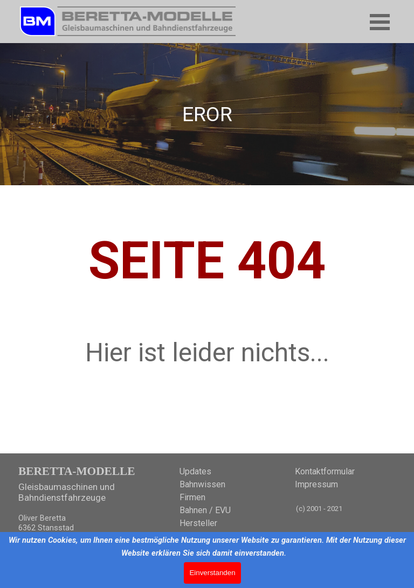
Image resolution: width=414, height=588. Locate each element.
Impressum (316, 484)
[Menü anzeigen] (380, 22)
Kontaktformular (325, 471)
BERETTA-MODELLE (76, 471)
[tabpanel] (207, 114)
